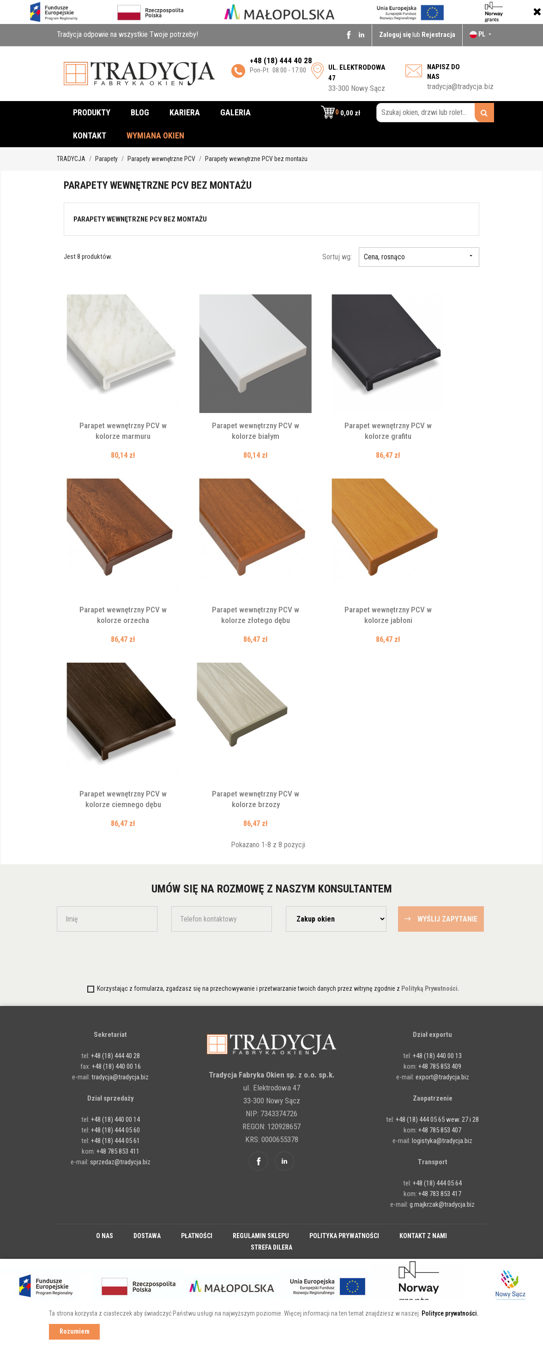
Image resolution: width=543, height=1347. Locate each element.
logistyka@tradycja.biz (442, 1141)
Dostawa (147, 1235)
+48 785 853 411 (118, 1151)
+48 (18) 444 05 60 (115, 1130)
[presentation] (111, 957)
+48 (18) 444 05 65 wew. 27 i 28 (437, 1119)
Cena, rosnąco (419, 256)
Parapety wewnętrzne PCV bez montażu (140, 219)
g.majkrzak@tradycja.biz (442, 1204)
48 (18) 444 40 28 (282, 60)
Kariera (184, 112)
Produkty (91, 112)
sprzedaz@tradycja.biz (120, 1162)
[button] (340, 112)
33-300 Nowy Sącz (356, 78)
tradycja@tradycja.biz (460, 86)
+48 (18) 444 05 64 (437, 1183)
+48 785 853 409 (439, 1066)
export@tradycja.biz (442, 1077)
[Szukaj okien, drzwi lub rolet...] (435, 112)
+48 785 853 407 (439, 1130)
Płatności (196, 1235)
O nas (104, 1235)
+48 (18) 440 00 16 (116, 1066)
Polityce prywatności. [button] (450, 1313)
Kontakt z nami (423, 1235)
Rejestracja (438, 34)
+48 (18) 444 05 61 (115, 1141)
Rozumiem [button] (75, 1331)
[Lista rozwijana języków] (481, 34)
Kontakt (89, 135)
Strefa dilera (271, 1247)
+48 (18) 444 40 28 (115, 1056)
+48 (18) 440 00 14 (115, 1119)
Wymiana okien (155, 135)
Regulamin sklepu (261, 1235)
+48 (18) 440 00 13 (437, 1056)
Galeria (235, 112)
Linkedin (361, 34)
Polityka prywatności (344, 1235)
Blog (140, 112)
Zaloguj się (395, 34)
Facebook (348, 34)
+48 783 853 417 (439, 1194)
